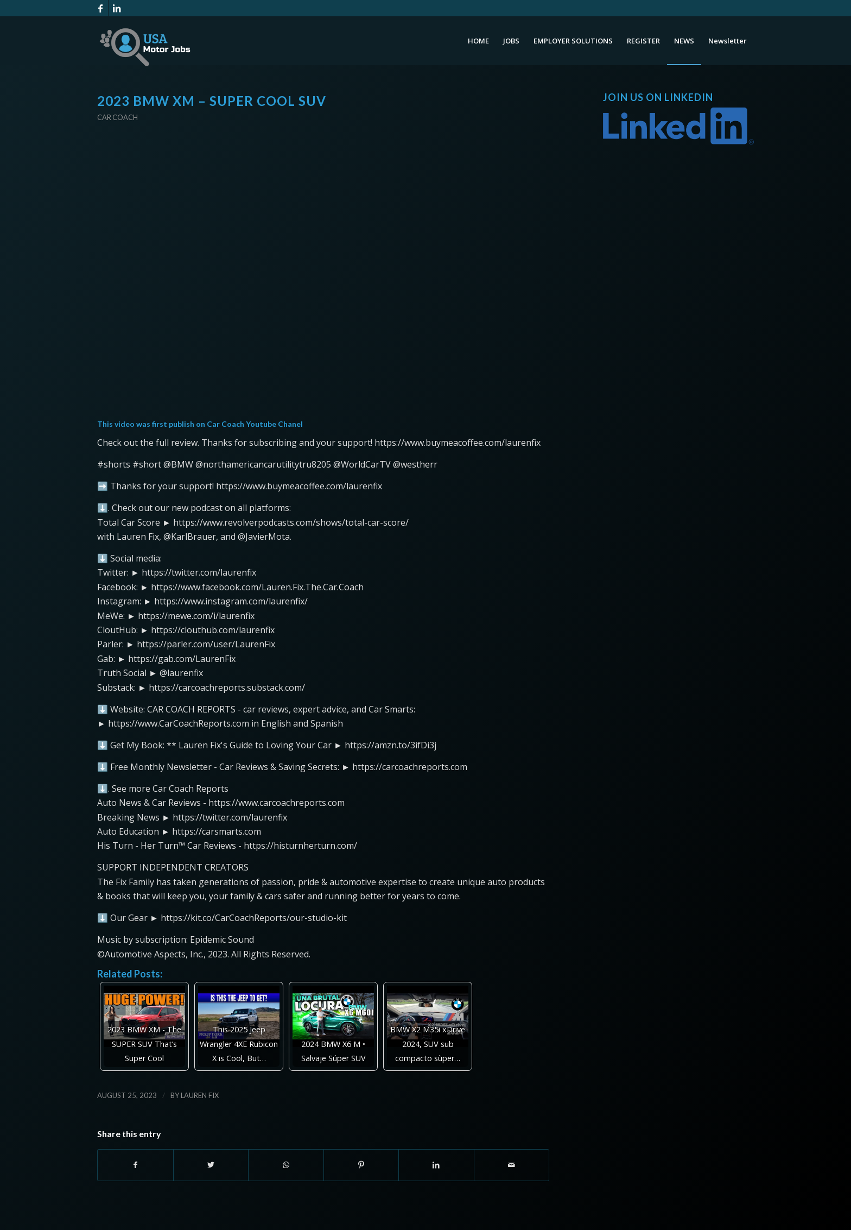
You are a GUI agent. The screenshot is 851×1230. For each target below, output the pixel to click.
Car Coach (117, 117)
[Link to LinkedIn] (117, 8)
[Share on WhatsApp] (286, 1165)
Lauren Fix (200, 1095)
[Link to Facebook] (100, 8)
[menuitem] (478, 41)
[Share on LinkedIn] (436, 1165)
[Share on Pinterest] (361, 1165)
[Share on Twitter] (211, 1165)
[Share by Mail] (511, 1165)
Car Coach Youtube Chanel (255, 423)
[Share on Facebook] (135, 1165)
